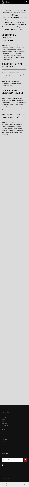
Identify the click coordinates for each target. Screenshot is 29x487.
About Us (3, 419)
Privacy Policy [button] (4, 423)
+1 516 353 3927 (5, 437)
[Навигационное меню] (26, 1)
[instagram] (2, 465)
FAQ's (3, 421)
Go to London (4, 439)
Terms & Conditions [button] (5, 425)
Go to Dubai (4, 441)
